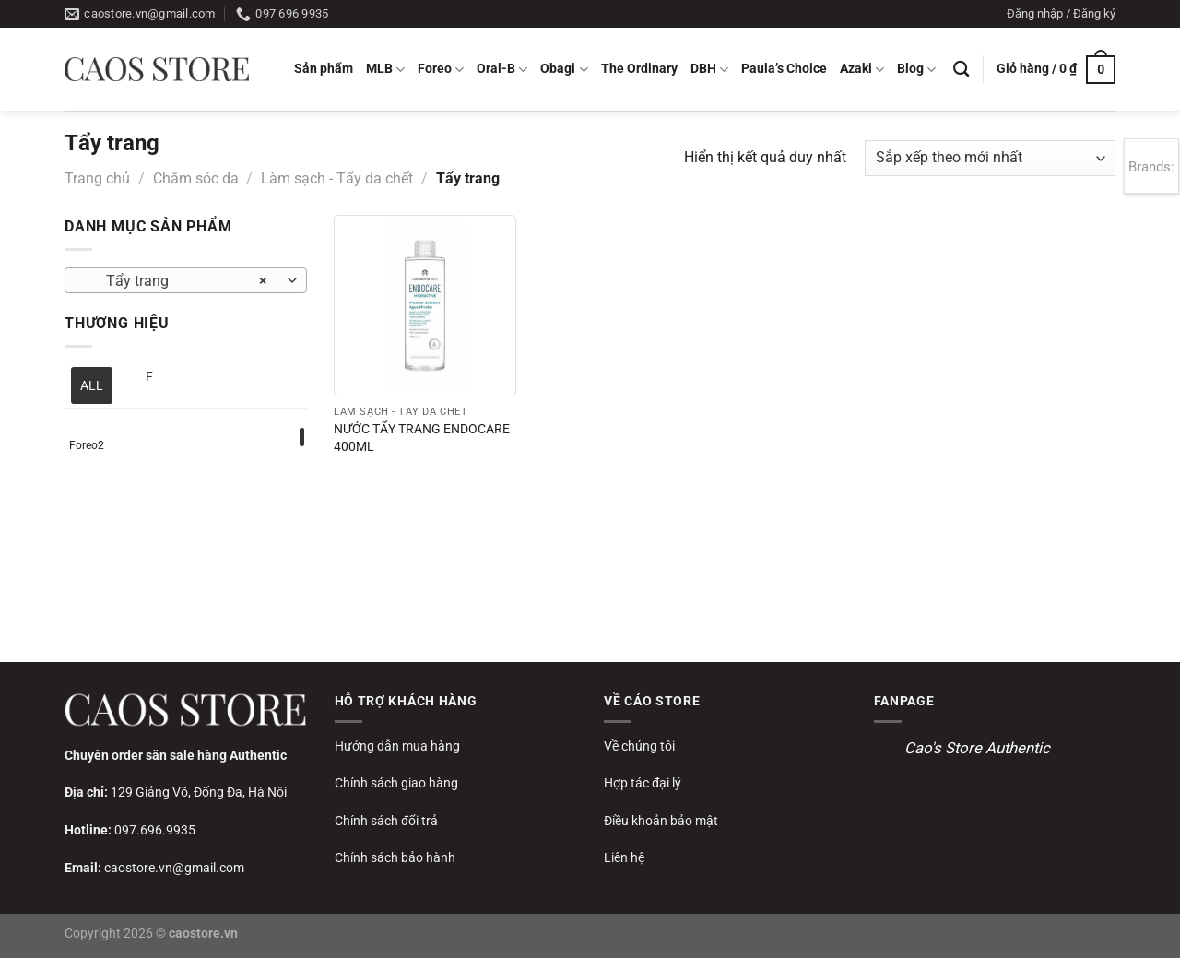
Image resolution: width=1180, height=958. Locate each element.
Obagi (563, 69)
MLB (385, 69)
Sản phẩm (323, 69)
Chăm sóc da (196, 178)
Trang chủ (97, 178)
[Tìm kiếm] (961, 70)
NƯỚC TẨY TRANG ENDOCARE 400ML (422, 438)
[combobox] (186, 280)
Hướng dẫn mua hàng (397, 746)
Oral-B (502, 69)
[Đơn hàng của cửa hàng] (990, 158)
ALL (91, 385)
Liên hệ (624, 857)
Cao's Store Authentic (977, 748)
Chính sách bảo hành (395, 857)
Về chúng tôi (639, 746)
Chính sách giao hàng (396, 782)
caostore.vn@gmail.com (174, 867)
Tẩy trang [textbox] (175, 281)
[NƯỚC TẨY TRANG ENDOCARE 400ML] (424, 305)
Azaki (862, 69)
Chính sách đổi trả (386, 820)
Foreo (441, 69)
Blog (916, 69)
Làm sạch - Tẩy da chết (337, 178)
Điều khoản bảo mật (661, 820)
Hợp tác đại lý (642, 782)
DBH (709, 69)
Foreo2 (86, 445)
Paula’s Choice (784, 69)
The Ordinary (639, 69)
